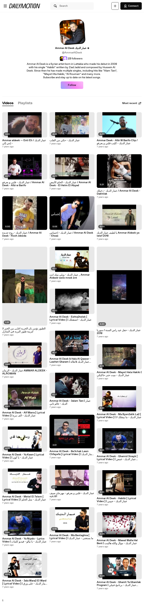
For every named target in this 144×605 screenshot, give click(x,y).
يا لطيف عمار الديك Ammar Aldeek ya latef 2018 (118, 234)
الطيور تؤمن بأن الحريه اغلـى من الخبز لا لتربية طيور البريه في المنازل (24, 330)
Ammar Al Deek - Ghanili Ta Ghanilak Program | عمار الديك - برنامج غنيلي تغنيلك (119, 584)
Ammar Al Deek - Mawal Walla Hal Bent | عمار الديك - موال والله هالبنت (117, 542)
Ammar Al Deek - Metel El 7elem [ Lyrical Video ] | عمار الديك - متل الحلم (24, 498)
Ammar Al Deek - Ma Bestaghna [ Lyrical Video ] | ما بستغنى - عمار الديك (71, 537)
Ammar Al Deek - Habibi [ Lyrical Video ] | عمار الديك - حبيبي (116, 500)
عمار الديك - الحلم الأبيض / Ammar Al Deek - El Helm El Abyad (70, 184)
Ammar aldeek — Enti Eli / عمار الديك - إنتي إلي (24, 142)
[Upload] (115, 6)
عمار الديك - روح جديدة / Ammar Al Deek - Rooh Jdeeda (22, 234)
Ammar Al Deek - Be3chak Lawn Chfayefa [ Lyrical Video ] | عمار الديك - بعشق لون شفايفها (71, 453)
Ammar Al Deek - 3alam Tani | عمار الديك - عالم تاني (70, 402)
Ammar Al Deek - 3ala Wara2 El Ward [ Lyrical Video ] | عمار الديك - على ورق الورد (24, 582)
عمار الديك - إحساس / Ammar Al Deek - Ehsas (71, 234)
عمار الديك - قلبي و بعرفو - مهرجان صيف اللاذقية (72, 495)
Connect (131, 6)
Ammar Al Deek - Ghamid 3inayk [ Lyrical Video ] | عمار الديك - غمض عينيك (117, 458)
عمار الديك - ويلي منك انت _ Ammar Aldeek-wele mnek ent (70, 276)
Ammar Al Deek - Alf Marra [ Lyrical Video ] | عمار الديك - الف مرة (23, 414)
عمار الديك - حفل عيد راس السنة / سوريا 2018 (119, 332)
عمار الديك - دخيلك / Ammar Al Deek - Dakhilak (118, 192)
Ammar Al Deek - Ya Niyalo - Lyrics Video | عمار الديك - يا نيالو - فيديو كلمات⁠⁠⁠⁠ (24, 540)
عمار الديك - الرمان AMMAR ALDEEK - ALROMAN (24, 372)
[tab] (8, 103)
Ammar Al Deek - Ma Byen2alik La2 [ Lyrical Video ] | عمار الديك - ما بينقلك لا (119, 416)
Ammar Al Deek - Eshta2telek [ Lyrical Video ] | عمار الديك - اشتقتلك (71, 318)
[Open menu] (5, 6)
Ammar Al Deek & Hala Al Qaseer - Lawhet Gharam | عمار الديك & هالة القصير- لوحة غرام (70, 360)
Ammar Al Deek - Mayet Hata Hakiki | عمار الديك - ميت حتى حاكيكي (119, 374)
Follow (72, 85)
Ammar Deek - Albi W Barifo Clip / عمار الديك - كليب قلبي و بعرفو (117, 142)
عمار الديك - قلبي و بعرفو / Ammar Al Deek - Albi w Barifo (23, 184)
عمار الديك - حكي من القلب (65, 140)
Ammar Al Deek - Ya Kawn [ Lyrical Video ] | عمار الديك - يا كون (23, 456)
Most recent (132, 103)
